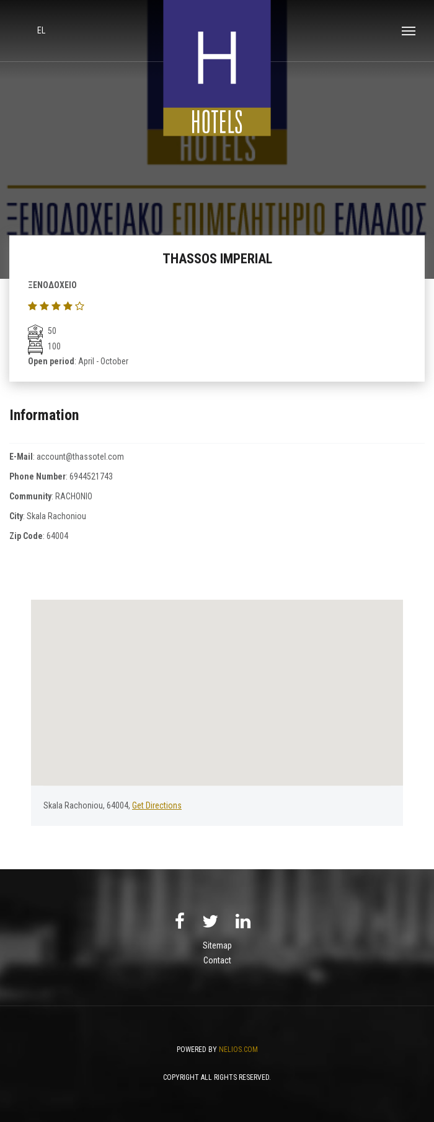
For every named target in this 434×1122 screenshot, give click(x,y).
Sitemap (217, 945)
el (41, 30)
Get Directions (157, 805)
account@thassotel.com (80, 457)
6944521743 (91, 476)
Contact (217, 960)
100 (44, 346)
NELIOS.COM (238, 1049)
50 (42, 331)
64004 (57, 536)
